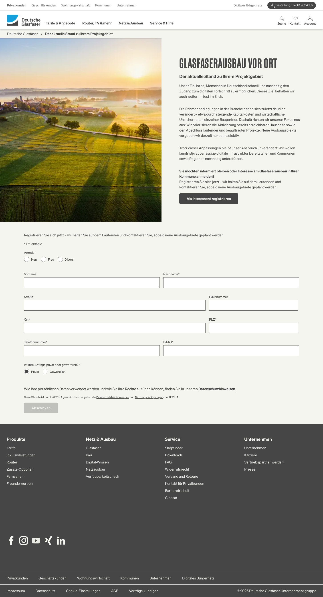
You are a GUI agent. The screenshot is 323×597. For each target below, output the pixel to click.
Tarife (11, 447)
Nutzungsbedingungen (149, 397)
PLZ (212, 319)
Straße (28, 297)
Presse (249, 469)
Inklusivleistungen (21, 455)
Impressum (16, 590)
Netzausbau (95, 469)
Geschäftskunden (44, 5)
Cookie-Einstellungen (83, 590)
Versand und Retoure (181, 476)
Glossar (171, 497)
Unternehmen (126, 5)
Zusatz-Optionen (20, 469)
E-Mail (168, 342)
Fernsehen (15, 476)
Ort (27, 319)
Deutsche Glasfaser (22, 33)
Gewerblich (57, 371)
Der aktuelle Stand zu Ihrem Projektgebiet (79, 33)
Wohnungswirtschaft (75, 5)
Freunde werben (20, 483)
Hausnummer (218, 297)
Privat (35, 371)
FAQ (168, 462)
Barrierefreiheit (177, 490)
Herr (34, 259)
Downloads (174, 455)
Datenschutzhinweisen (216, 388)
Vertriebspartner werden (264, 462)
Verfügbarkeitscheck (102, 476)
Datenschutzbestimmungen (112, 397)
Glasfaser (93, 447)
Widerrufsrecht (177, 469)
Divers (69, 259)
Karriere (250, 455)
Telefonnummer (35, 342)
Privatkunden (16, 5)
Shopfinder (174, 447)
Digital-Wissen (97, 462)
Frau (51, 259)
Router (12, 462)
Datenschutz (45, 590)
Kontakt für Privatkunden (184, 483)
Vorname (30, 274)
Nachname (171, 274)
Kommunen (103, 5)
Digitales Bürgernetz (248, 5)
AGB (114, 590)
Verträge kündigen (143, 590)
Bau (89, 455)
